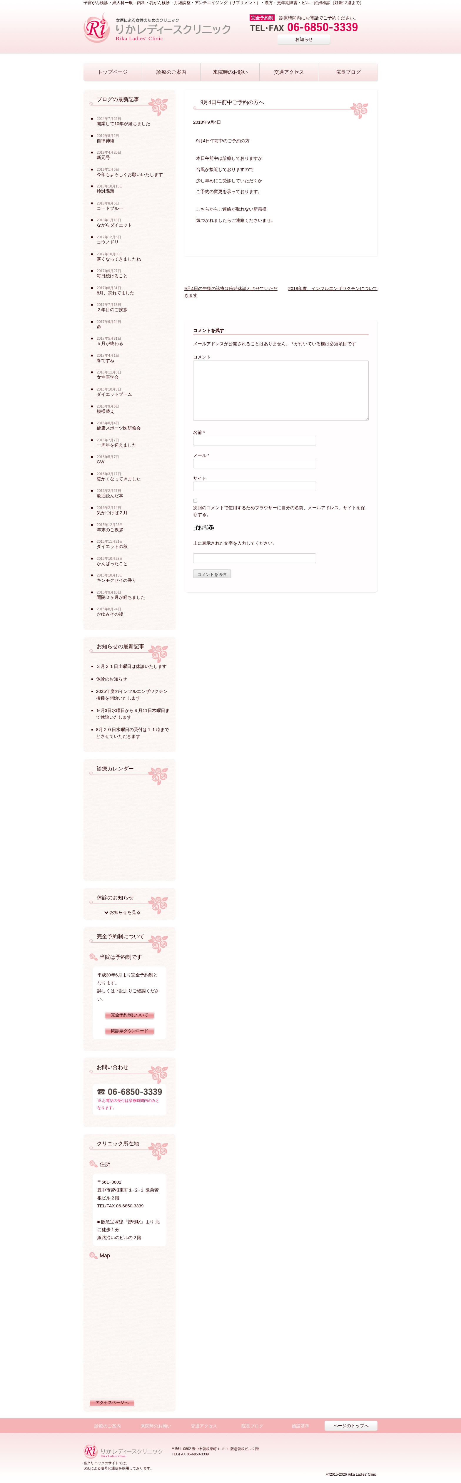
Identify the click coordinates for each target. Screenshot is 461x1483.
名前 (199, 432)
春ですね (105, 360)
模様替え (105, 411)
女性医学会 (108, 377)
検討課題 (105, 191)
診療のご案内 (171, 72)
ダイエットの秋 (112, 546)
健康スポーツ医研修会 (119, 427)
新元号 (103, 157)
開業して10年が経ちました (123, 123)
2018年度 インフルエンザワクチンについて (333, 288)
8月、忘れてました (115, 292)
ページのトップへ (351, 1425)
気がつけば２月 (112, 512)
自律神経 (105, 140)
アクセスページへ (112, 1402)
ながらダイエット (114, 224)
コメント (202, 356)
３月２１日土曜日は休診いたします (131, 666)
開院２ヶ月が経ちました (121, 597)
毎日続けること (112, 275)
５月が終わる (110, 343)
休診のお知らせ (111, 678)
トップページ (113, 72)
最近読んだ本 (110, 495)
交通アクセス (289, 72)
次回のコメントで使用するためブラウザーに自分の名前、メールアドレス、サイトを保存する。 (279, 511)
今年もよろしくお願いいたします (130, 174)
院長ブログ (348, 72)
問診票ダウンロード (129, 1031)
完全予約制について (129, 1015)
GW (100, 461)
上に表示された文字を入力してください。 (235, 543)
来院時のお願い (230, 72)
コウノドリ (108, 241)
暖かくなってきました (119, 478)
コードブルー (110, 208)
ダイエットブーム (114, 394)
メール (201, 455)
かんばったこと (112, 563)
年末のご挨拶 (110, 529)
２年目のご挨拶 (112, 309)
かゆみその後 (110, 613)
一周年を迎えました (116, 445)
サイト (199, 478)
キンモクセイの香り (116, 580)
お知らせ (304, 39)
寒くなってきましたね (119, 259)
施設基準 (300, 1425)
